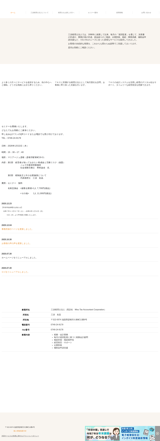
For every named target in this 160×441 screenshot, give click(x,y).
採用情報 (119, 13)
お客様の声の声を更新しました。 (17, 243)
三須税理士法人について (39, 13)
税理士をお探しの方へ (66, 13)
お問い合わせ (146, 13)
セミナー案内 (93, 13)
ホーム (12, 13)
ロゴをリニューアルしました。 (16, 272)
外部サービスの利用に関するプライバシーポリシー (20, 436)
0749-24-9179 (57, 325)
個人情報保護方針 (20, 431)
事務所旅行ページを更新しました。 (18, 229)
